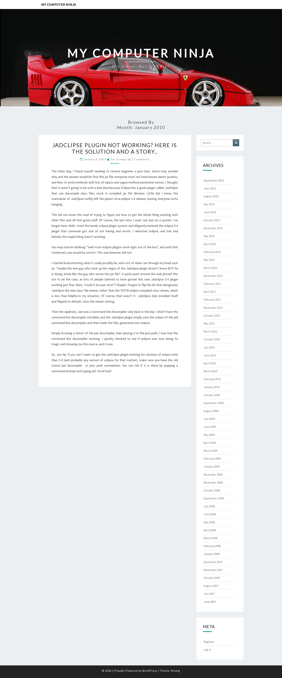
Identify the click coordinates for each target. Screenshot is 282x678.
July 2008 (209, 506)
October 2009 (212, 395)
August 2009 (211, 411)
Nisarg (175, 670)
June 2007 (210, 602)
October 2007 (212, 578)
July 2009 (209, 419)
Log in (207, 649)
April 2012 (210, 291)
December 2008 (213, 474)
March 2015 (210, 268)
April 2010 (210, 363)
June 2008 (210, 514)
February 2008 (212, 546)
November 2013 (213, 276)
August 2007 (211, 586)
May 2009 (209, 435)
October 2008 (212, 490)
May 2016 (209, 236)
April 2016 (210, 244)
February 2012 (212, 299)
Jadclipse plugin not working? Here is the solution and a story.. (115, 148)
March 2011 (210, 331)
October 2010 (212, 339)
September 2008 (214, 498)
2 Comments (140, 159)
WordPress (149, 670)
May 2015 (209, 260)
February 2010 (212, 379)
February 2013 (212, 283)
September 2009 (214, 403)
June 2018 (210, 212)
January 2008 (212, 554)
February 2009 (212, 458)
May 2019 (209, 204)
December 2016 (213, 228)
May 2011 (209, 323)
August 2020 (211, 196)
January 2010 (212, 387)
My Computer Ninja (58, 4)
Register (209, 641)
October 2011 (212, 315)
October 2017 (212, 220)
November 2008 (213, 482)
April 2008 (210, 530)
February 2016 (212, 252)
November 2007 (213, 570)
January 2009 (212, 466)
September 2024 (214, 180)
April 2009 (210, 443)
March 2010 (210, 371)
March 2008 (210, 538)
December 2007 (213, 562)
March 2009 (210, 450)
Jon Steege (118, 159)
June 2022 (210, 188)
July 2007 (209, 593)
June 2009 (210, 426)
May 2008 (209, 522)
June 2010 (210, 355)
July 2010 (209, 347)
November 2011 (213, 307)
